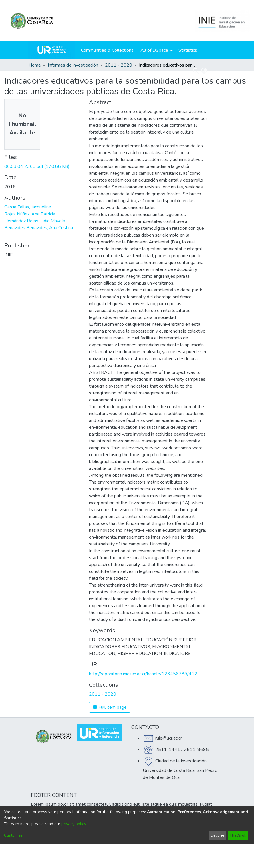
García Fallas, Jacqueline (27, 207)
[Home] (51, 50)
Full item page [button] (110, 707)
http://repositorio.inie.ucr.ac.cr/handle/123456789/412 (143, 674)
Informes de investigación (73, 65)
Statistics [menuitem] (187, 50)
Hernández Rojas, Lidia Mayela (34, 221)
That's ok (237, 835)
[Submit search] (195, 70)
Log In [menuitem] (215, 71)
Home (35, 65)
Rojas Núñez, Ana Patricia (29, 214)
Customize (13, 835)
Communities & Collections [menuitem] (107, 50)
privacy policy (73, 824)
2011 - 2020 (118, 65)
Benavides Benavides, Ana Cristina (38, 228)
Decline (217, 835)
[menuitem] (156, 50)
